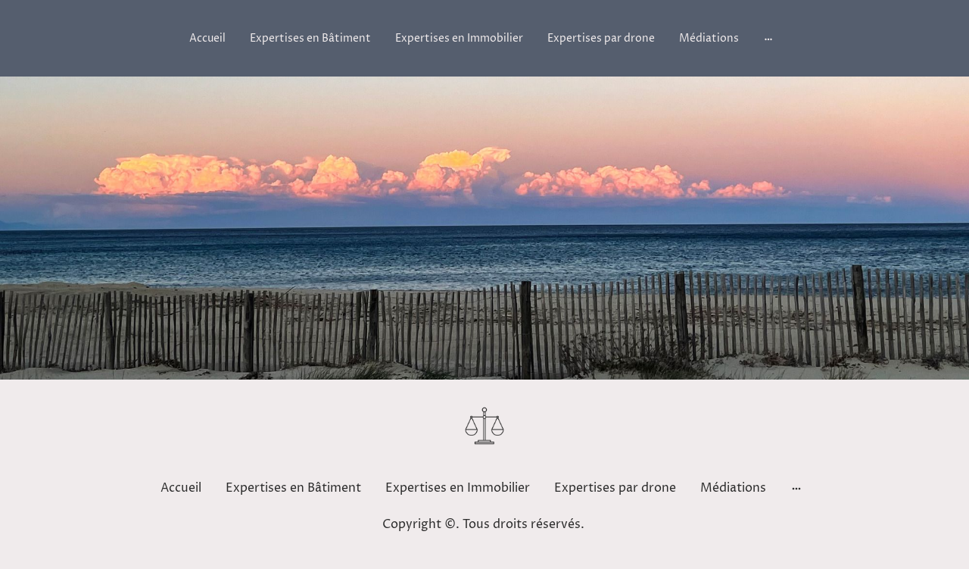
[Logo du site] (484, 426)
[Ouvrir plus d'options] (768, 38)
